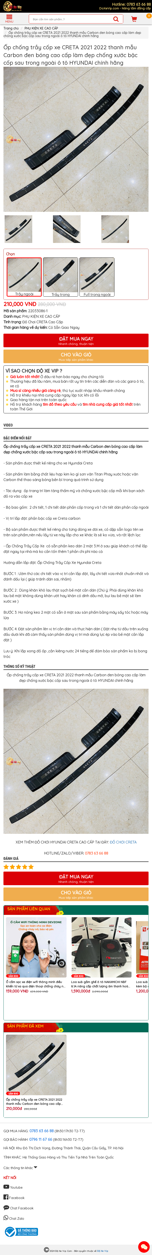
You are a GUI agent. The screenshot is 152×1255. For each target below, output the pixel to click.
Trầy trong (60, 277)
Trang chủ (11, 28)
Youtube (13, 1187)
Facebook (14, 1198)
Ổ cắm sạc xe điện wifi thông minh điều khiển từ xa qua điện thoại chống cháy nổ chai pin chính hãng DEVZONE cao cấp (35, 984)
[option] (76, 139)
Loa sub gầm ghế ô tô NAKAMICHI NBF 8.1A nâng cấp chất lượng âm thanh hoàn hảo (100, 984)
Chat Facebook (18, 1208)
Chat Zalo (13, 1219)
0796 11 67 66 (40, 1139)
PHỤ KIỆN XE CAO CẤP (41, 28)
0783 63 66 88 (41, 1130)
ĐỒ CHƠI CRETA (123, 842)
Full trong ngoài (97, 277)
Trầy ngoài (24, 277)
